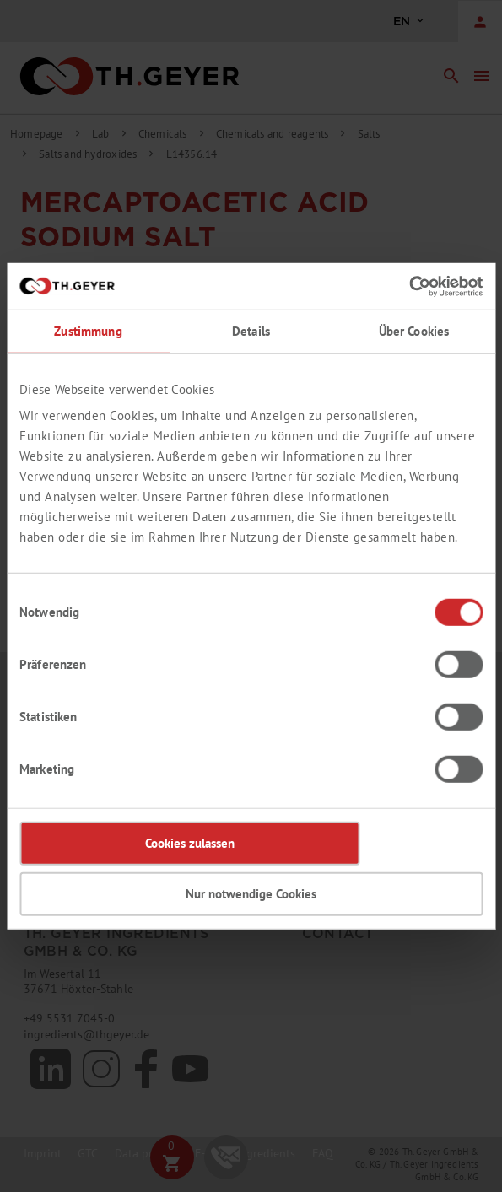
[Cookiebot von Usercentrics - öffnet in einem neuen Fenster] (409, 286)
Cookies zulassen (190, 843)
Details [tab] (251, 331)
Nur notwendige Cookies (251, 894)
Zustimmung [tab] (87, 331)
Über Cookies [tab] (414, 331)
